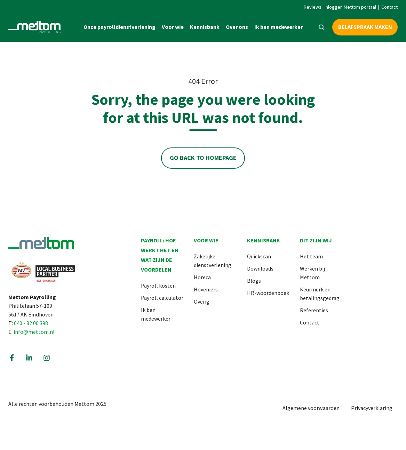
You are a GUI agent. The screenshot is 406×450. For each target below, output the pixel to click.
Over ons (237, 26)
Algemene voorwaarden (311, 407)
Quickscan (259, 256)
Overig (201, 301)
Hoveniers (206, 289)
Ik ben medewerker (278, 26)
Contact (389, 7)
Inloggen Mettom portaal (350, 7)
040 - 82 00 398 (31, 323)
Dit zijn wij (316, 240)
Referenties (314, 310)
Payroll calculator (162, 297)
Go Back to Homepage (203, 158)
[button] (321, 27)
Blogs (254, 280)
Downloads (260, 268)
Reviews (312, 7)
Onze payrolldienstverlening (119, 26)
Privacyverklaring (371, 407)
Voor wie (173, 26)
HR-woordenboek (268, 292)
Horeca (202, 277)
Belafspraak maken (365, 26)
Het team (311, 256)
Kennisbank (205, 26)
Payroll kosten (158, 285)
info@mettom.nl (34, 331)
